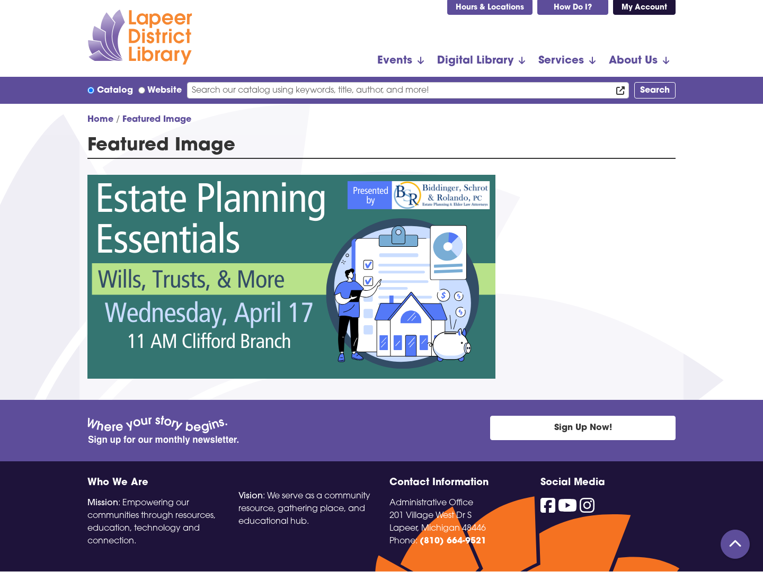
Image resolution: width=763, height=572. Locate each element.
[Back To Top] (735, 544)
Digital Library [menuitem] (475, 61)
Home (100, 119)
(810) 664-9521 (453, 541)
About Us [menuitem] (633, 61)
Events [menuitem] (394, 61)
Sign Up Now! (583, 428)
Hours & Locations (490, 8)
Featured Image (156, 119)
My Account (644, 8)
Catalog (115, 90)
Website (164, 90)
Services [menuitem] (561, 61)
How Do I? (573, 8)
